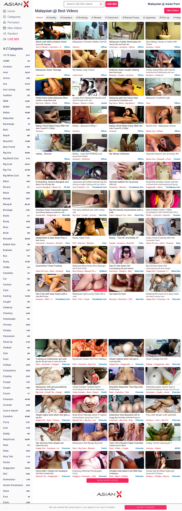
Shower (97, 17)
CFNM (6, 267)
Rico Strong (78, 271)
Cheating (7, 313)
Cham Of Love (152, 243)
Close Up (7, 342)
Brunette (7, 238)
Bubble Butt (9, 244)
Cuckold (7, 405)
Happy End (151, 271)
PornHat (177, 159)
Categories (14, 16)
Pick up (165, 17)
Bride (6, 233)
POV (75, 243)
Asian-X (16, 4)
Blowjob (7, 204)
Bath (5, 129)
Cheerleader (9, 319)
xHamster (176, 299)
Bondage (7, 210)
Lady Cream (78, 75)
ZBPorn (67, 47)
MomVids (66, 215)
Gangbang (60, 392)
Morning (113, 299)
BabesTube (139, 215)
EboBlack (103, 271)
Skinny (132, 47)
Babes (6, 112)
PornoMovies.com (99, 187)
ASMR (6, 61)
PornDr (104, 392)
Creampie (8, 399)
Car (5, 278)
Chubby (7, 330)
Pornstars (13, 22)
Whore (160, 131)
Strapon (149, 476)
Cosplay (7, 376)
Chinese (7, 324)
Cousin (6, 393)
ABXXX (67, 392)
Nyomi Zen (151, 131)
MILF (47, 299)
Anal (5, 72)
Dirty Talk (8, 456)
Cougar (7, 382)
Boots (6, 215)
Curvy (6, 422)
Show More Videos (107, 480)
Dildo (6, 450)
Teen (148, 103)
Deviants (176, 215)
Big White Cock (11, 175)
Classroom (8, 336)
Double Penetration (13, 485)
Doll (5, 473)
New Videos (15, 28)
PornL (67, 243)
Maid (169, 299)
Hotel (157, 47)
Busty (6, 261)
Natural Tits (120, 215)
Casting (7, 296)
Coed (5, 359)
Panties (76, 103)
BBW (5, 101)
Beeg (178, 243)
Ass (5, 84)
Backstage (8, 124)
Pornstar (170, 159)
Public (91, 103)
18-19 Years (9, 55)
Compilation (9, 370)
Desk (5, 445)
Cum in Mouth (10, 410)
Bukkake (7, 250)
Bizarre (7, 187)
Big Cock (7, 164)
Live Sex (13, 39)
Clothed (7, 347)
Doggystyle (9, 468)
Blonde (6, 198)
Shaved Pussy (131, 17)
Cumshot (8, 416)
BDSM (6, 106)
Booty (6, 221)
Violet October (79, 392)
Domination (9, 479)
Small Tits (50, 392)
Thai (126, 392)
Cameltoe (8, 273)
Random (13, 33)
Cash (5, 290)
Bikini (6, 181)
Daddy (6, 433)
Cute (5, 428)
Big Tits (7, 170)
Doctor (6, 462)
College (7, 364)
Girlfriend (85, 159)
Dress (6, 491)
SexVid (104, 103)
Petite (54, 103)
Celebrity (7, 307)
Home (11, 11)
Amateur (7, 66)
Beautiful (8, 141)
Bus (5, 256)
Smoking (83, 17)
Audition (7, 95)
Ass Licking (9, 89)
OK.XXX (67, 187)
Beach (6, 135)
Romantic (122, 299)
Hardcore (159, 75)
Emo (5, 496)
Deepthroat (9, 439)
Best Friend (9, 147)
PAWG (149, 215)
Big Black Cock (11, 158)
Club (5, 353)
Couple (6, 387)
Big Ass (7, 152)
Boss (5, 227)
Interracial (40, 243)
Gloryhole (113, 187)
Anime (6, 78)
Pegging (76, 476)
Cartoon (7, 284)
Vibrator (122, 271)
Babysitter (8, 118)
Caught (7, 301)
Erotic (6, 502)
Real (162, 243)
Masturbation (125, 187)
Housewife (40, 215)
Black (6, 192)
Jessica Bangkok (43, 187)
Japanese (150, 17)
